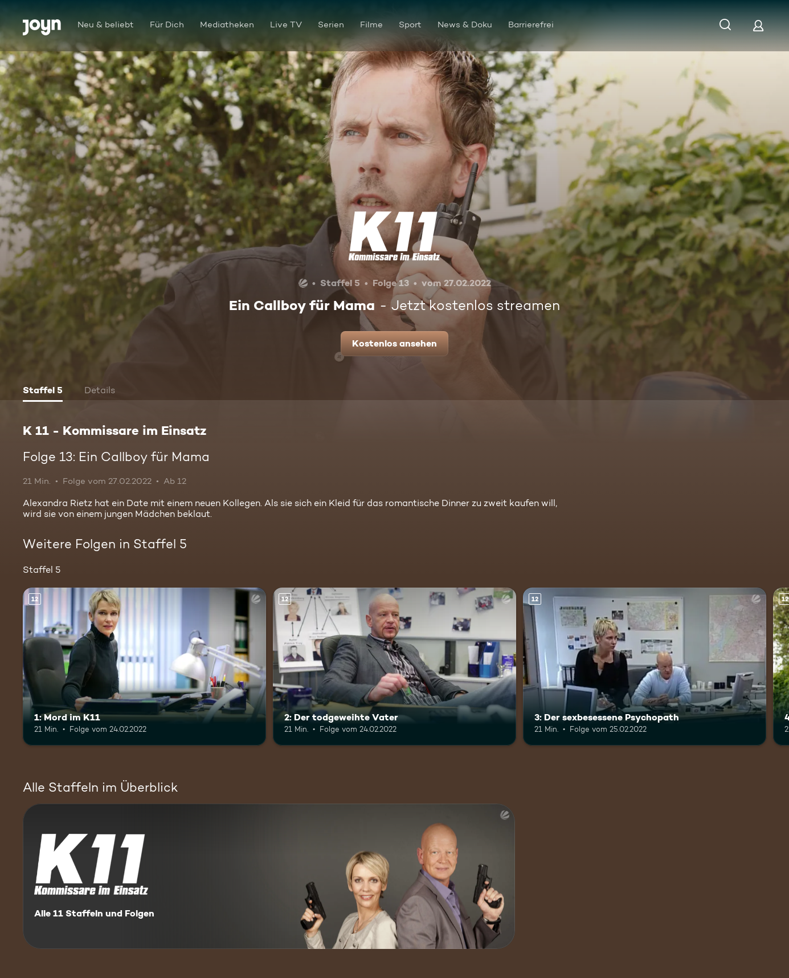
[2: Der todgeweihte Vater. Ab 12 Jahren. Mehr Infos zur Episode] (394, 667)
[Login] (758, 25)
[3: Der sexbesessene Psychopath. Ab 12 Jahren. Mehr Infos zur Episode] (644, 667)
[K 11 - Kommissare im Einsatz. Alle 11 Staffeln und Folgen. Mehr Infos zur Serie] (269, 876)
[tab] (43, 391)
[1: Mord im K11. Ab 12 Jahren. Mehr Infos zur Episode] (144, 667)
